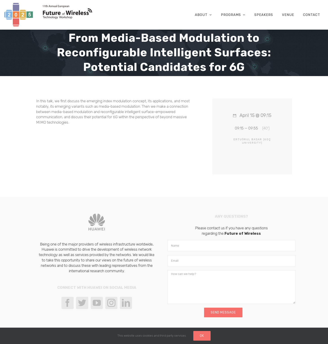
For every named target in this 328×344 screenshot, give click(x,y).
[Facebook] (68, 303)
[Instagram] (111, 303)
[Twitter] (82, 303)
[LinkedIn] (126, 303)
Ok (202, 336)
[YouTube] (97, 303)
